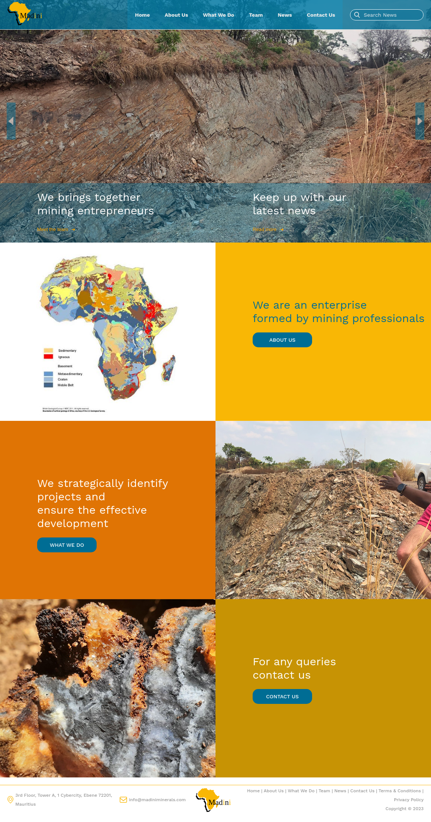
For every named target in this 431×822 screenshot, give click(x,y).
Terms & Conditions (400, 790)
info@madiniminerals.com (157, 799)
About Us (176, 15)
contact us (282, 696)
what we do (67, 545)
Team (256, 15)
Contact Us (321, 15)
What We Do (218, 15)
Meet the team (56, 229)
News (285, 15)
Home (142, 15)
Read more (268, 229)
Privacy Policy (409, 799)
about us (282, 340)
